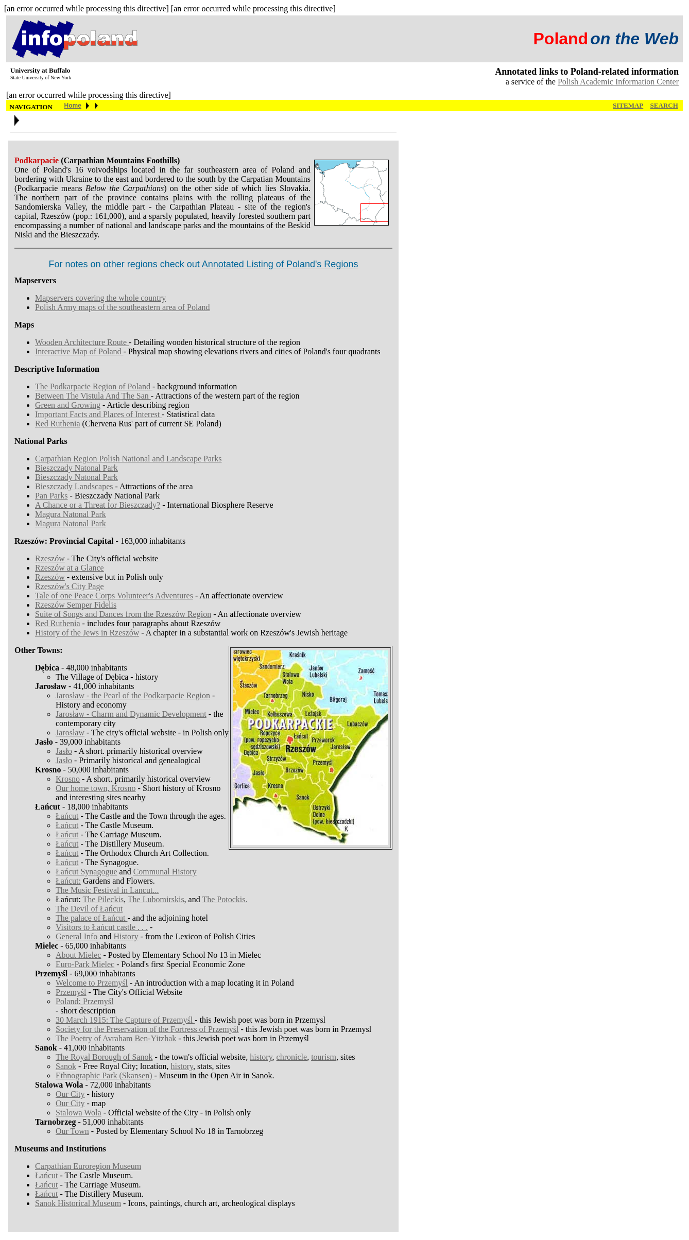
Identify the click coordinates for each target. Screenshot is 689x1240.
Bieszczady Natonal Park (76, 467)
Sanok (66, 1066)
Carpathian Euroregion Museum (88, 1166)
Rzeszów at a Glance (69, 567)
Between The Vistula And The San (93, 395)
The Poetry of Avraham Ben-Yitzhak (116, 1038)
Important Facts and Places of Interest (98, 414)
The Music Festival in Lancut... (107, 890)
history (261, 1057)
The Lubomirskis (156, 899)
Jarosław (70, 732)
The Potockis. (224, 899)
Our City (70, 1094)
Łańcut (67, 816)
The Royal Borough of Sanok (104, 1057)
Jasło (64, 751)
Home (72, 105)
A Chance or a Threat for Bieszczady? (97, 505)
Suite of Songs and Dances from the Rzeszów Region (123, 614)
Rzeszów (50, 558)
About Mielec (78, 955)
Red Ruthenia (57, 423)
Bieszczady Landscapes (75, 486)
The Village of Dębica (92, 677)
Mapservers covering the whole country (100, 298)
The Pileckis (103, 899)
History (125, 936)
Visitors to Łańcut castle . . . (102, 927)
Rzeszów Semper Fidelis (75, 604)
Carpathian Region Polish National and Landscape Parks (128, 458)
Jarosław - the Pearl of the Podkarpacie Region (133, 695)
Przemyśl (71, 992)
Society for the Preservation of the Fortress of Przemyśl (147, 1029)
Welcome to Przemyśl (92, 982)
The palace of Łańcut (91, 918)
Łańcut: (68, 880)
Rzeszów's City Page (69, 586)
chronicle (292, 1057)
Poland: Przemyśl (84, 1001)
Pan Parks (51, 495)
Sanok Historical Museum (78, 1203)
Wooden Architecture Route (82, 342)
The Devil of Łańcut (89, 908)
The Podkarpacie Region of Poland (93, 386)
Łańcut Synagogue (86, 871)
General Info (76, 936)
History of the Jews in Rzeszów (87, 632)
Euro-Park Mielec (85, 964)
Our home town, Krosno (96, 788)
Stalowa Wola (78, 1112)
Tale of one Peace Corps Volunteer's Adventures (114, 595)
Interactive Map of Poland (79, 351)
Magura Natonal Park (70, 514)
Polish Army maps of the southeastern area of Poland (122, 307)
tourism (323, 1057)
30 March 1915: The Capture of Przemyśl (125, 1019)
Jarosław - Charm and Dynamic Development (131, 714)
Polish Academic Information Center (618, 81)
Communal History (165, 871)
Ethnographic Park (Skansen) (105, 1075)
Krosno (68, 778)
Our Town (72, 1131)
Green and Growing (67, 405)
